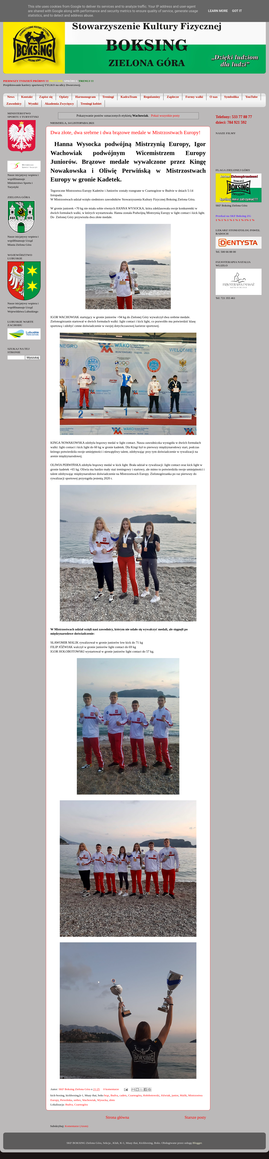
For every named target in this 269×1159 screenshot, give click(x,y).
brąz (106, 1095)
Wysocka (102, 1100)
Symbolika (231, 97)
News (11, 97)
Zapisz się (46, 97)
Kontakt (26, 97)
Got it (237, 11)
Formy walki (194, 97)
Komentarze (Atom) (76, 1126)
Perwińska (66, 1100)
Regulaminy (152, 97)
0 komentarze (111, 1089)
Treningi (108, 97)
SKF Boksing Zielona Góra (75, 1089)
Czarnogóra (135, 1095)
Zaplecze (173, 97)
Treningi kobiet (90, 103)
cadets (123, 1095)
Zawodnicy (14, 103)
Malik (183, 1095)
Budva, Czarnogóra (76, 1104)
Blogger (197, 1142)
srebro (77, 1100)
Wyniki (33, 103)
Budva (114, 1095)
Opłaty (64, 97)
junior (175, 1095)
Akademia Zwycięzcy (59, 103)
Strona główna (117, 1117)
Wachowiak (89, 1100)
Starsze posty (195, 1117)
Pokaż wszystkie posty (165, 115)
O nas (214, 97)
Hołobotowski (151, 1095)
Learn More (218, 11)
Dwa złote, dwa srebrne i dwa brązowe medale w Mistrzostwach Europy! (125, 132)
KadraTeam (129, 97)
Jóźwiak (165, 1095)
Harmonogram (85, 97)
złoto (112, 1100)
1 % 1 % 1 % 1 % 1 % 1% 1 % (235, 220)
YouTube (251, 97)
